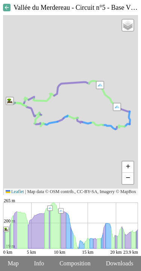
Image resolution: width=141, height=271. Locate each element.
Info (39, 263)
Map (13, 263)
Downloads (119, 263)
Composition (75, 263)
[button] (100, 85)
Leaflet (15, 191)
